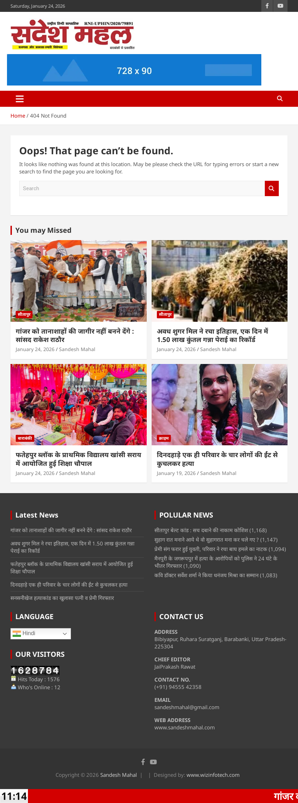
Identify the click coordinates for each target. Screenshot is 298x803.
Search (272, 188)
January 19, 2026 (176, 473)
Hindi (24, 634)
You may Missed (43, 230)
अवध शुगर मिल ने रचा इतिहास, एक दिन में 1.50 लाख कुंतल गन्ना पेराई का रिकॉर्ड (212, 335)
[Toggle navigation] (19, 99)
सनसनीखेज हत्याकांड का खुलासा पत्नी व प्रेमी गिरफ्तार (62, 597)
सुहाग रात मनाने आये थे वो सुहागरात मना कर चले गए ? (206, 539)
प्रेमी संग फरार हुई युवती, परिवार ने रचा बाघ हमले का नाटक (210, 548)
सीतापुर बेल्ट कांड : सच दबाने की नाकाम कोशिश (201, 530)
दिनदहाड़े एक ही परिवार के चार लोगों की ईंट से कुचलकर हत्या (217, 459)
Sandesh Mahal (77, 349)
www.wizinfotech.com (213, 774)
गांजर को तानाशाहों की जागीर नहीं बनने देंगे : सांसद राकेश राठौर (75, 335)
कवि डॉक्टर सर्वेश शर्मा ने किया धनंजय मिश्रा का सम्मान (206, 575)
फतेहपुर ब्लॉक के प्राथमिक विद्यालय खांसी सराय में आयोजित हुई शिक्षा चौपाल (78, 459)
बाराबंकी (25, 438)
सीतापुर (24, 314)
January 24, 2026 (35, 349)
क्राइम (164, 438)
